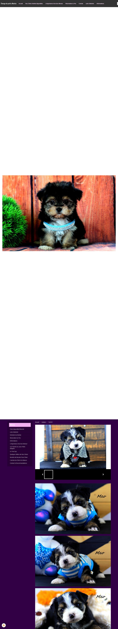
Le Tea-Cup (13, 451)
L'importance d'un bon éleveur (54, 3)
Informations (100, 3)
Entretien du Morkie (15, 435)
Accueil (21, 3)
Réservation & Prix (70, 3)
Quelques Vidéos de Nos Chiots (19, 454)
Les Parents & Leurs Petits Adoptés (17, 447)
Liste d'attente (90, 3)
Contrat (81, 3)
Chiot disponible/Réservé (17, 429)
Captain (44, 422)
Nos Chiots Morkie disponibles (34, 3)
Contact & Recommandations (18, 463)
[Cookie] (4, 625)
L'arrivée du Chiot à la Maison (18, 460)
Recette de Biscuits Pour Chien (19, 457)
